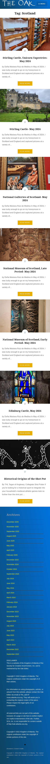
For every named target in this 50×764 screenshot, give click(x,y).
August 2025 (11, 536)
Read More (25, 83)
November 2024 (13, 564)
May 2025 (10, 546)
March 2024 (11, 597)
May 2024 (10, 588)
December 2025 (13, 522)
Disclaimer (10, 748)
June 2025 (10, 541)
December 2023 (13, 612)
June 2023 (10, 631)
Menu (43, 4)
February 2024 (12, 602)
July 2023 (10, 626)
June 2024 (10, 583)
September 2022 (13, 654)
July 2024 (10, 579)
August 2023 (11, 621)
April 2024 (10, 593)
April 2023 (10, 640)
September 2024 (13, 574)
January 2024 (12, 607)
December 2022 (13, 649)
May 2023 (10, 635)
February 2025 (12, 555)
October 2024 (12, 569)
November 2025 (13, 527)
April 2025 (10, 550)
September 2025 (13, 531)
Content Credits (19, 748)
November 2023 (13, 616)
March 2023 (11, 645)
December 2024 (13, 560)
